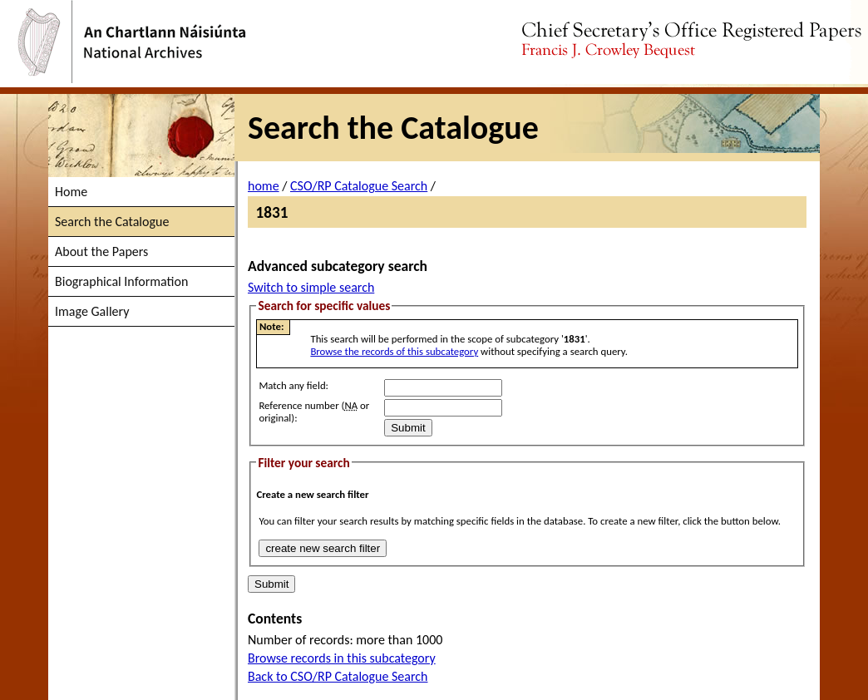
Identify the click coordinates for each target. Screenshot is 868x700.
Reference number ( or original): (314, 411)
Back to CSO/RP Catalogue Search (338, 676)
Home (71, 192)
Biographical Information (121, 281)
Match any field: (293, 385)
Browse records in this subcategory (342, 658)
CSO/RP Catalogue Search (358, 186)
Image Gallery (92, 311)
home (263, 186)
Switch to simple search (311, 287)
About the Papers (101, 251)
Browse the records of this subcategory (394, 351)
